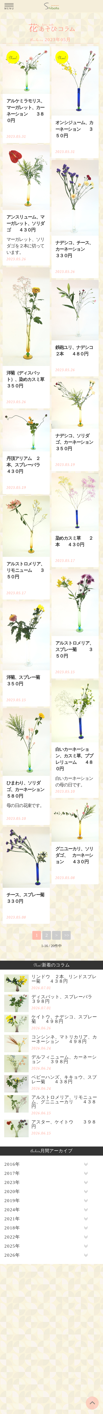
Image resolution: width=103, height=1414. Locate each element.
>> (66, 935)
